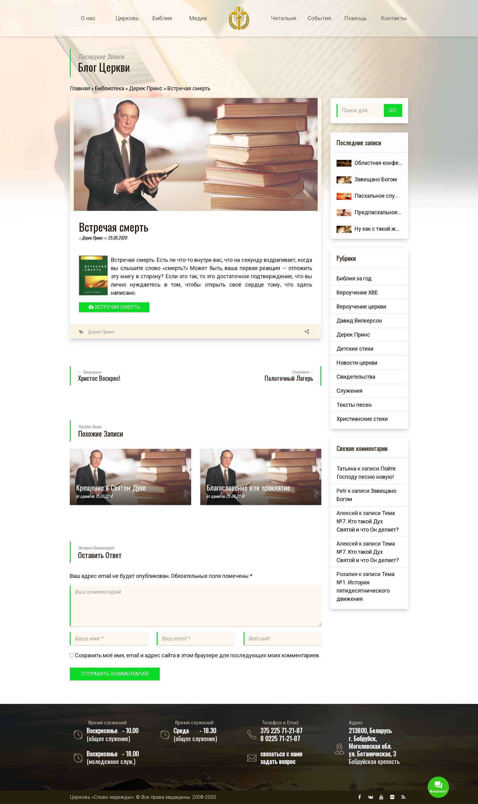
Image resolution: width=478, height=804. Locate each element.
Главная (80, 88)
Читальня (283, 18)
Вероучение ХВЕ (357, 292)
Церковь (127, 18)
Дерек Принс (145, 88)
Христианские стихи (362, 419)
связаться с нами (281, 753)
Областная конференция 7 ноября (398, 163)
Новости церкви (357, 362)
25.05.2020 (117, 237)
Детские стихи (355, 348)
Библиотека (109, 88)
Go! (393, 110)
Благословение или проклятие (248, 487)
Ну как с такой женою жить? (390, 228)
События (319, 18)
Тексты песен (354, 405)
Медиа (198, 18)
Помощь (355, 18)
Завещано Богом (376, 179)
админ (85, 496)
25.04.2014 (235, 496)
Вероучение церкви (361, 306)
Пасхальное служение (383, 196)
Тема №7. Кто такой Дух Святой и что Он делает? (368, 521)
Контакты (394, 18)
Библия (162, 18)
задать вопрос (277, 761)
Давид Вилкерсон (359, 320)
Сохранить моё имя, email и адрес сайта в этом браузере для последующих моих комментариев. (197, 655)
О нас (88, 18)
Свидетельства (356, 376)
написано (123, 293)
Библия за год (354, 278)
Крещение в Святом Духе (111, 487)
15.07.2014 (103, 496)
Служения (349, 391)
